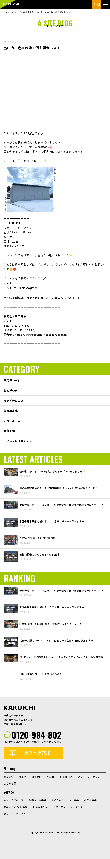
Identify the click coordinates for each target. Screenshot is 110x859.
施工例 (22, 777)
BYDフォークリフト (15, 813)
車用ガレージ (12, 380)
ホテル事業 (90, 800)
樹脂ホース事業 (37, 800)
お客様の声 (11, 390)
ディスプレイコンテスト (19, 441)
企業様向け (66, 777)
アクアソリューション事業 (68, 807)
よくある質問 (11, 783)
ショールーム (12, 421)
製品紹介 (8, 777)
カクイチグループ (13, 800)
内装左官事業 (40, 807)
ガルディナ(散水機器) (16, 807)
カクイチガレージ (11, 4)
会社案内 (37, 777)
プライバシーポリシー (90, 777)
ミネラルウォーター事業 (65, 800)
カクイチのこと (13, 400)
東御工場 (9, 431)
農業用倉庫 (11, 410)
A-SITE (51, 777)
